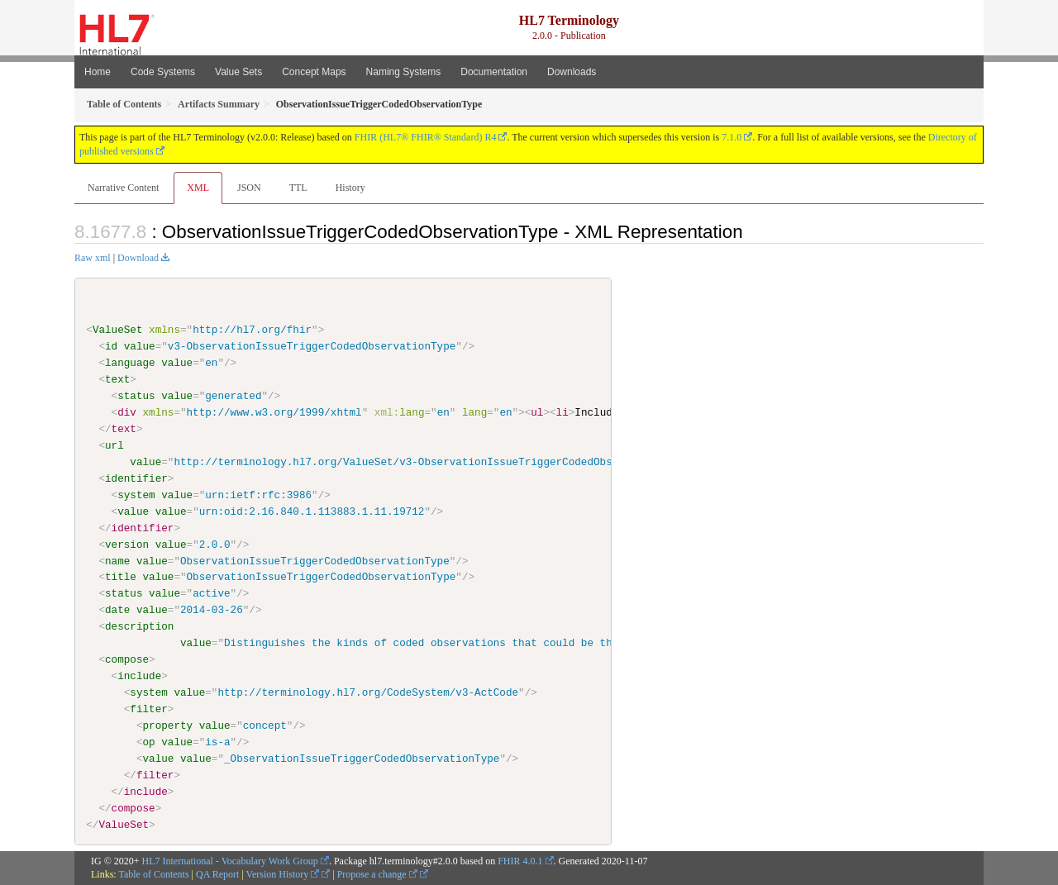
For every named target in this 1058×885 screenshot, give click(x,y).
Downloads (571, 72)
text (117, 379)
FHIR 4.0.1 (520, 860)
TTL (298, 187)
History (350, 187)
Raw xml (92, 258)
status (136, 395)
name (117, 560)
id (111, 346)
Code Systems (163, 72)
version (127, 543)
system (136, 495)
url (114, 445)
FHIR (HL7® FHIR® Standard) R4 (426, 137)
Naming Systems (403, 72)
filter (148, 709)
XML (198, 187)
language (130, 362)
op (148, 742)
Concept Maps (314, 72)
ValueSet (118, 329)
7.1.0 (731, 137)
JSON (249, 187)
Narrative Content (123, 187)
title (120, 576)
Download (138, 258)
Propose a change (377, 874)
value (139, 346)
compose (127, 659)
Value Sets (238, 72)
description (139, 626)
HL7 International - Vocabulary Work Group (230, 860)
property (167, 725)
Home (97, 72)
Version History (283, 874)
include (139, 676)
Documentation (493, 72)
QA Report (217, 874)
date (117, 609)
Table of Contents (153, 874)
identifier (136, 478)
